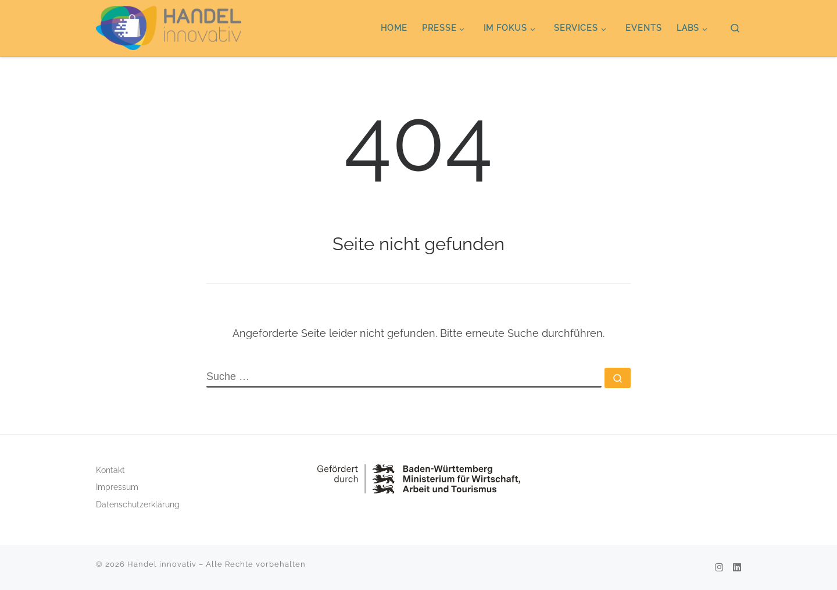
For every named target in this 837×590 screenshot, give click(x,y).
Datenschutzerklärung (138, 504)
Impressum (117, 487)
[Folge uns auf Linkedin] (737, 567)
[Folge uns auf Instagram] (719, 567)
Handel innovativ (161, 564)
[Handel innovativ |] (168, 26)
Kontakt (110, 470)
